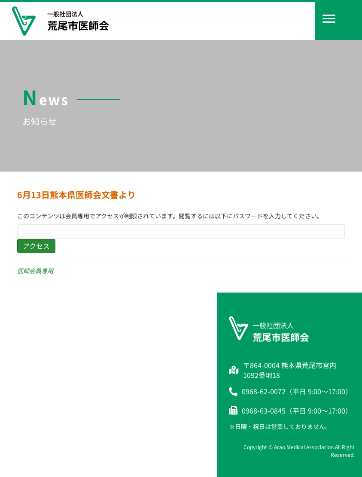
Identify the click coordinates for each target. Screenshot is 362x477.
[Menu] (329, 19)
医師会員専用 (35, 270)
